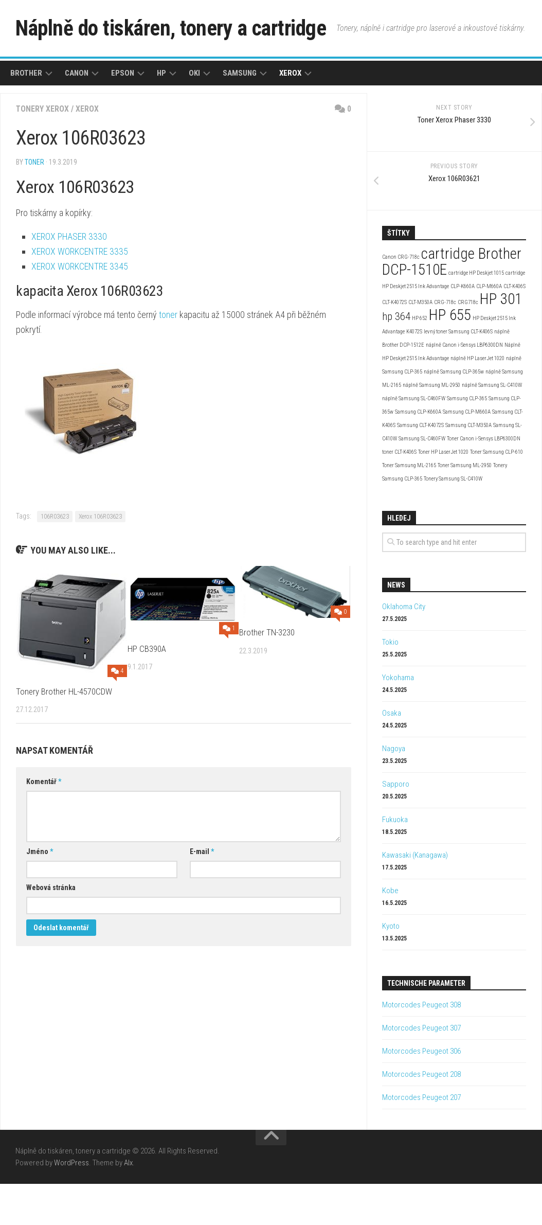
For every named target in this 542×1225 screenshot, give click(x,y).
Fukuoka (395, 860)
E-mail (202, 893)
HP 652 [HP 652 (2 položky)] (419, 359)
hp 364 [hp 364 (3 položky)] (396, 357)
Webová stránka (51, 929)
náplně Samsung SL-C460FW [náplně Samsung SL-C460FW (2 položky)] (413, 439)
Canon (76, 114)
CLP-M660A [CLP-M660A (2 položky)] (489, 327)
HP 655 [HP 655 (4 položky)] (450, 356)
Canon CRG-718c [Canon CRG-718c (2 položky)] (401, 298)
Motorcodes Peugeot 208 (421, 1115)
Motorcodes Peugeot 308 (421, 1046)
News (396, 626)
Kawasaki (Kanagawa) (415, 896)
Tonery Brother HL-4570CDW (64, 732)
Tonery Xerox (42, 150)
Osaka (391, 754)
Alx (128, 1204)
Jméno (39, 893)
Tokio (390, 683)
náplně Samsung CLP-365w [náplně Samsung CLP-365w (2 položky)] (454, 413)
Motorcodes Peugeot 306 (421, 1092)
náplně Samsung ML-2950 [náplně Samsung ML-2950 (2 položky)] (431, 426)
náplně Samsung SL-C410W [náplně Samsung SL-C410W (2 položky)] (492, 426)
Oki (194, 114)
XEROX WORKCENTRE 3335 (79, 292)
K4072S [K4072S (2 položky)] (414, 372)
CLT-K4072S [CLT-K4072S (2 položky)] (394, 343)
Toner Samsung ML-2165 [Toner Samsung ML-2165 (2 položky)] (409, 506)
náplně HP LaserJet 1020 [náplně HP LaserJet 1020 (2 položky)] (477, 399)
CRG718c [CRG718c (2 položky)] (468, 343)
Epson (122, 114)
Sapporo (395, 825)
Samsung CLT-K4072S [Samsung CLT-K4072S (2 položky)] (420, 466)
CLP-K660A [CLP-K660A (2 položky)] (462, 327)
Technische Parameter (426, 1024)
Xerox (290, 114)
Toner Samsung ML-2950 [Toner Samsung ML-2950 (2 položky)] (465, 506)
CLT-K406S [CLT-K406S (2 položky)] (514, 327)
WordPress (71, 1204)
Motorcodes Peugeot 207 (421, 1138)
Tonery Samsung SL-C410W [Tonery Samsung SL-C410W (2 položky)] (453, 520)
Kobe (390, 931)
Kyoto (391, 967)
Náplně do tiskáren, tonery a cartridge (172, 28)
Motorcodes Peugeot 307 (421, 1069)
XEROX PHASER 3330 (69, 277)
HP (161, 114)
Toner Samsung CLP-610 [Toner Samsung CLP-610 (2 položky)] (496, 493)
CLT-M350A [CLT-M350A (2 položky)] (420, 343)
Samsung (240, 114)
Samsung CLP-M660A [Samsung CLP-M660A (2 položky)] (467, 453)
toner (34, 203)
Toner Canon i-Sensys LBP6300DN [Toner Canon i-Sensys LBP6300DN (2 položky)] (483, 479)
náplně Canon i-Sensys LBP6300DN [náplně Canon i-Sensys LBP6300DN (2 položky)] (464, 386)
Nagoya (393, 789)
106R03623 (55, 557)
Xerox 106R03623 (100, 557)
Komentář (43, 823)
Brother (26, 114)
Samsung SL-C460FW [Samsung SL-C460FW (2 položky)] (422, 479)
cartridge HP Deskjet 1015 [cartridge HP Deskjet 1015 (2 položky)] (476, 314)
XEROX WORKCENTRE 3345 (79, 307)
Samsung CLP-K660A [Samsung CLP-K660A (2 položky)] (418, 453)
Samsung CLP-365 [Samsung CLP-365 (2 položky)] (467, 439)
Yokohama (398, 718)
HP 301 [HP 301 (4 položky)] (501, 340)
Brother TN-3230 (267, 673)
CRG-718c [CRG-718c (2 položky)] (445, 343)
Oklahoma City (403, 647)
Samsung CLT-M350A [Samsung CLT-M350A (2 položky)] (468, 466)
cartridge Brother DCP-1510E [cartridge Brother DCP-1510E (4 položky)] (451, 302)
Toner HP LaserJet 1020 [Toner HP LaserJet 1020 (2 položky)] (443, 493)
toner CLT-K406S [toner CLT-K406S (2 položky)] (399, 493)
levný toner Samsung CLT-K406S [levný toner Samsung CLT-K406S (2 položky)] (458, 372)
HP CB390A (147, 690)
